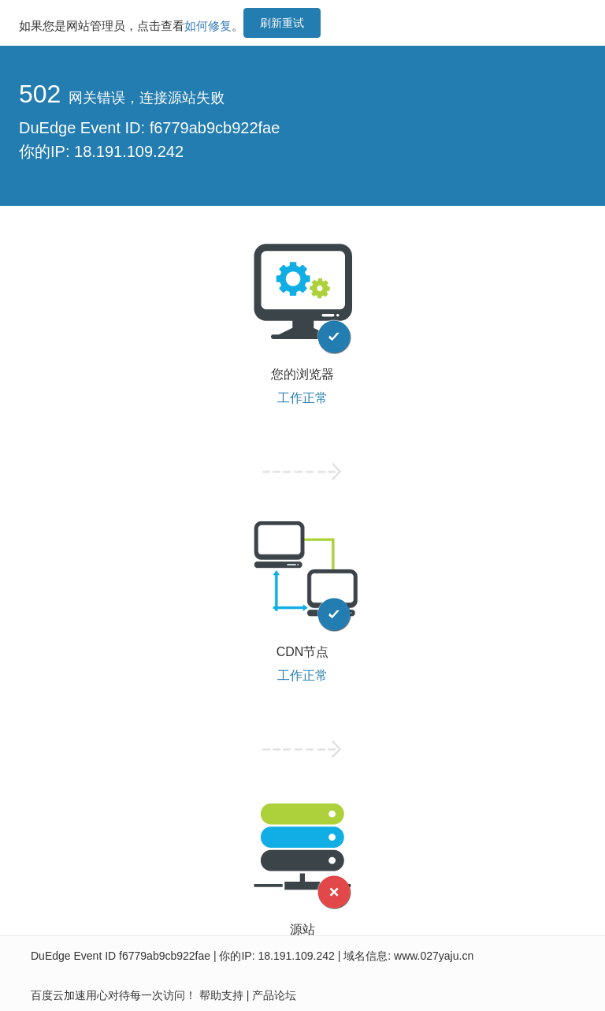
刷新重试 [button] (282, 23)
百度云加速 (58, 995)
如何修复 (208, 25)
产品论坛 (274, 995)
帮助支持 (221, 995)
